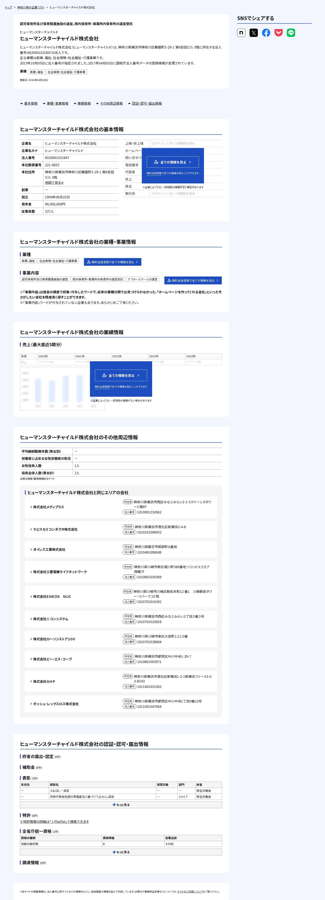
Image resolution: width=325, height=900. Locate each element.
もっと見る (121, 805)
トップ (8, 7)
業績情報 (84, 103)
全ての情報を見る (169, 162)
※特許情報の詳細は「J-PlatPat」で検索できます (54, 821)
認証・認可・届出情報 (147, 103)
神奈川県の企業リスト (31, 7)
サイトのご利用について (190, 891)
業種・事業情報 (57, 103)
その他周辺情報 (111, 103)
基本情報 (31, 103)
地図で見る (54, 182)
